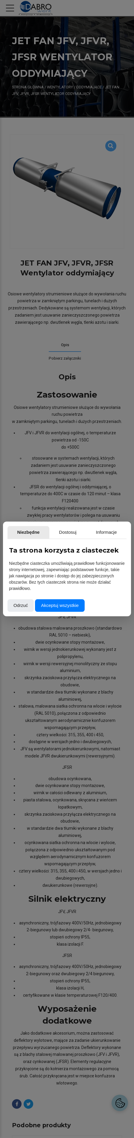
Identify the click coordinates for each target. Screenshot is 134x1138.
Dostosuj (67, 532)
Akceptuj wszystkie (60, 605)
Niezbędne (28, 532)
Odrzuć (20, 605)
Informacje (106, 532)
